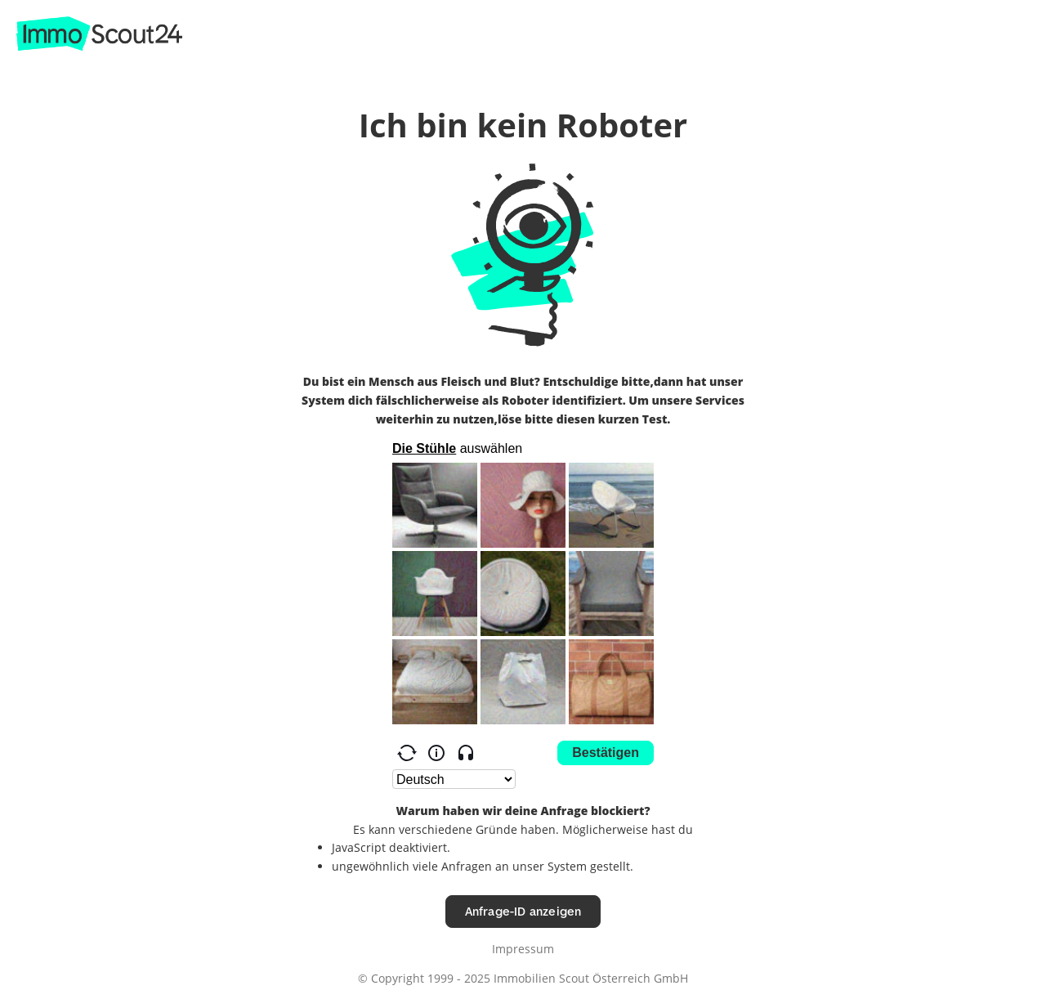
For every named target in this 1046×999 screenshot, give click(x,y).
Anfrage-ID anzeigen (523, 911)
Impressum (523, 948)
